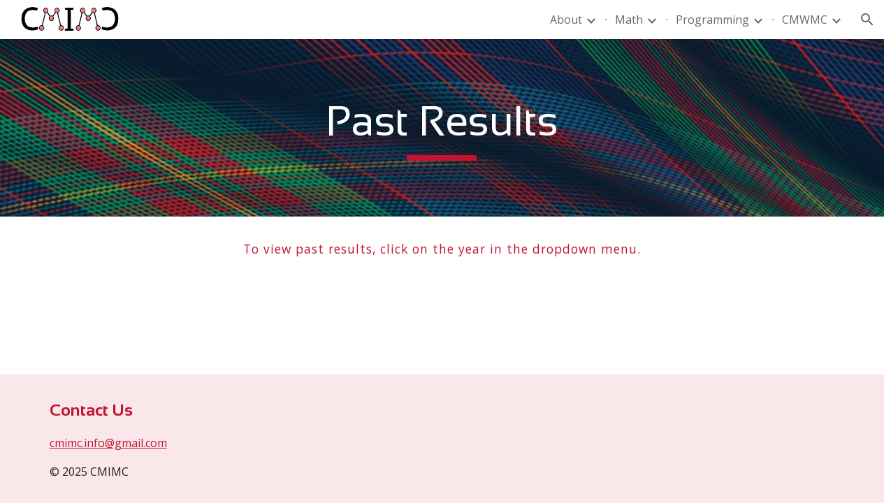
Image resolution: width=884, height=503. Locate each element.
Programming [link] (712, 19)
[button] (867, 19)
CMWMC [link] (804, 19)
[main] (442, 127)
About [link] (566, 19)
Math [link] (629, 19)
